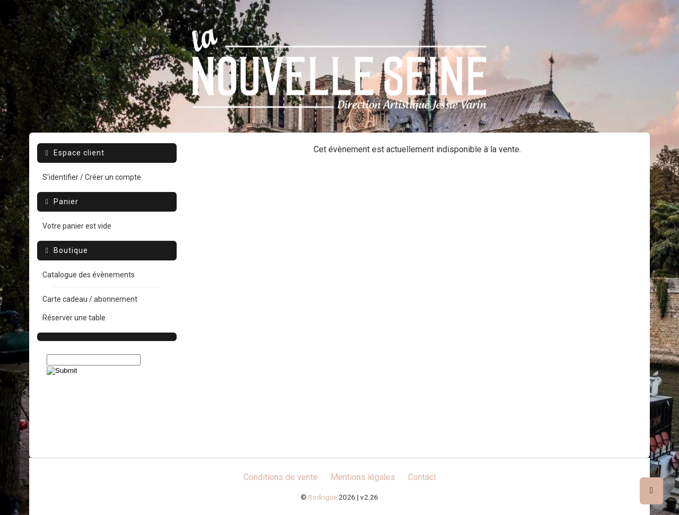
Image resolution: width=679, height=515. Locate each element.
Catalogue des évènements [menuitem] (88, 274)
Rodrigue (322, 497)
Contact (422, 477)
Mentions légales (362, 477)
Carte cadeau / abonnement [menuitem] (89, 299)
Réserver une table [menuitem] (74, 317)
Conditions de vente (280, 477)
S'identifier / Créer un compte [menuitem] (91, 177)
